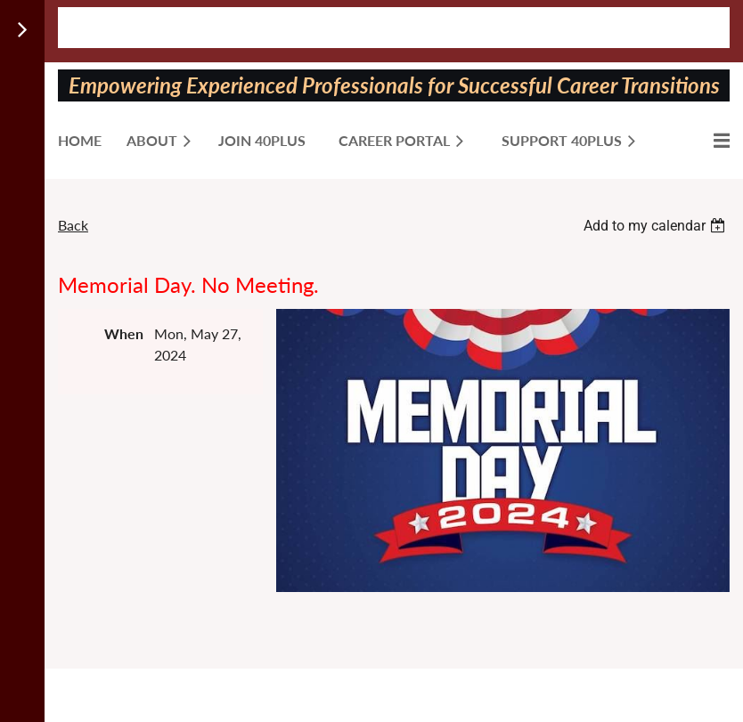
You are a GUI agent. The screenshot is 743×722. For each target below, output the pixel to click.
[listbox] (657, 226)
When (123, 333)
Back (73, 224)
